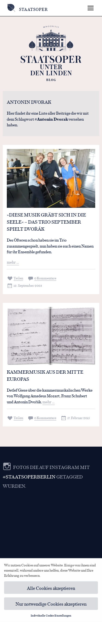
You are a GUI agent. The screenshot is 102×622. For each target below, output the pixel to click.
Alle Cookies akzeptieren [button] (51, 589)
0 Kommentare (45, 277)
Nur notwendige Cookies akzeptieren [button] (51, 605)
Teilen (18, 277)
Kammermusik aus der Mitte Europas (45, 375)
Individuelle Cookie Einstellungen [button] (51, 617)
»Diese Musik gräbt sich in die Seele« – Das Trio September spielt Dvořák (46, 221)
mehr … (13, 262)
